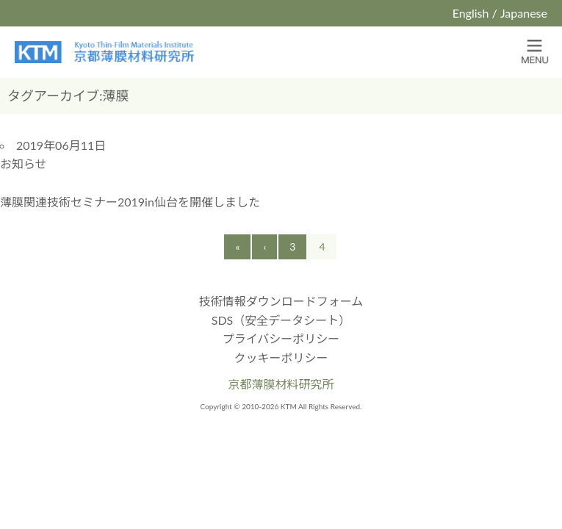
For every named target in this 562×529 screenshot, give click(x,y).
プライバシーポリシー (281, 338)
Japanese (523, 13)
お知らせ (23, 163)
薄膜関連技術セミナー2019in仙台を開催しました (130, 202)
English (471, 13)
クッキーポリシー (281, 357)
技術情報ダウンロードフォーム (281, 301)
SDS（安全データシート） (281, 320)
